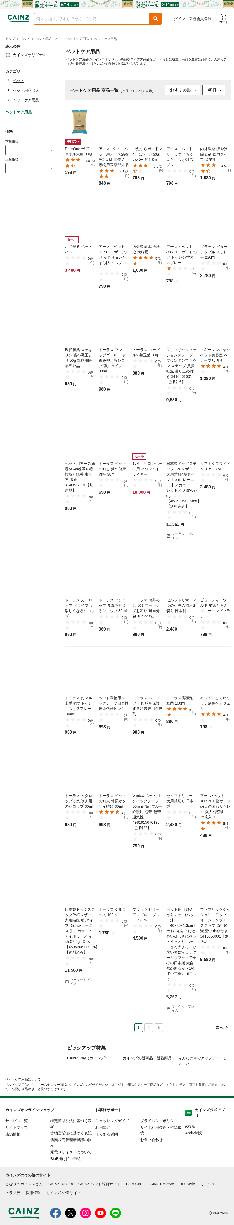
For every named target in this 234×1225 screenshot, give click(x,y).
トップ (10, 39)
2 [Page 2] (149, 1027)
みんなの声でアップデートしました (202, 1086)
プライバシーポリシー (159, 1146)
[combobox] (87, 18)
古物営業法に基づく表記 (71, 1158)
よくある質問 (106, 1159)
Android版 (193, 1158)
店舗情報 (12, 1159)
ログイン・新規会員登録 (190, 19)
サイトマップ (16, 1152)
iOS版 (190, 1151)
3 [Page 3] (159, 1027)
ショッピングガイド (112, 1146)
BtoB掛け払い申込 (65, 1184)
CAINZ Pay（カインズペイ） (91, 1083)
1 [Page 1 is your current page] (139, 1027)
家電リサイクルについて (71, 1177)
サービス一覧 (16, 1146)
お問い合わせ (151, 1165)
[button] (156, 19)
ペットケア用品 (77, 39)
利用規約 (102, 1152)
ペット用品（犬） (48, 39)
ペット (25, 39)
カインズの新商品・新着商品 (147, 1083)
